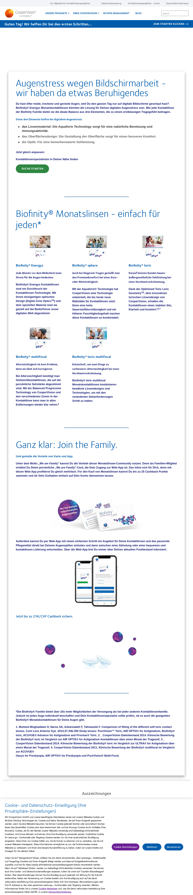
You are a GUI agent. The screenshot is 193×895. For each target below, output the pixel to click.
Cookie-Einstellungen (125, 848)
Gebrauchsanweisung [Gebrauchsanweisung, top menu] (111, 3)
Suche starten (32, 168)
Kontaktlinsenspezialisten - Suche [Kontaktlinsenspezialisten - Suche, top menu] (144, 3)
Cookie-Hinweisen (48, 890)
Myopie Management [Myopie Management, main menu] (116, 13)
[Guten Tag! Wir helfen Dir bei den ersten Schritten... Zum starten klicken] (96, 24)
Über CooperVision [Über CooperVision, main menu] (85, 13)
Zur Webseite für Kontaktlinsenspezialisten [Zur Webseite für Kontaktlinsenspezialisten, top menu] (70, 3)
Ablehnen (152, 848)
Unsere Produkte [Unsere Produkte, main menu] (56, 13)
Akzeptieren (173, 848)
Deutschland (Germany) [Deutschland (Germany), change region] (177, 3)
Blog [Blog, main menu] (138, 13)
